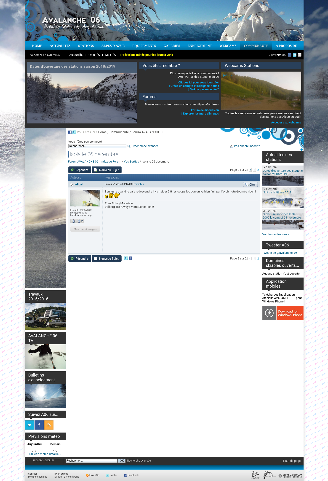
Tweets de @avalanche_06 (279, 252)
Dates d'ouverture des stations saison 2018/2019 (283, 172)
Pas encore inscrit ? (247, 146)
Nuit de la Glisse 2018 (277, 192)
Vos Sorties (131, 161)
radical (78, 184)
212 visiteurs (277, 55)
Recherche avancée (145, 146)
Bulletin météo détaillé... (45, 454)
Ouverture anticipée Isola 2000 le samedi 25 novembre (282, 215)
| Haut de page (291, 460)
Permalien (138, 184)
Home (102, 132)
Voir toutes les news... (276, 234)
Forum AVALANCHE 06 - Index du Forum (94, 161)
